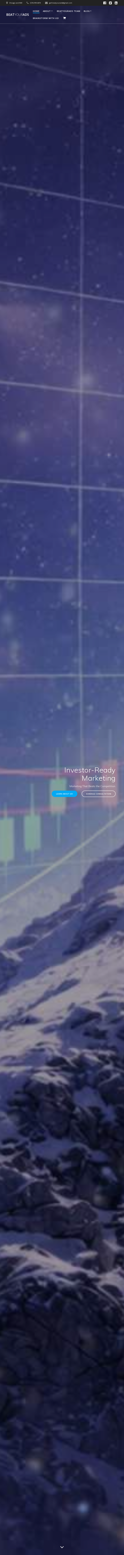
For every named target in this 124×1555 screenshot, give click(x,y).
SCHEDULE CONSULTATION (98, 794)
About (47, 11)
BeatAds (17, 14)
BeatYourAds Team (68, 11)
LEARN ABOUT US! (64, 794)
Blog (87, 11)
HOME (36, 11)
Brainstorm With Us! (46, 18)
